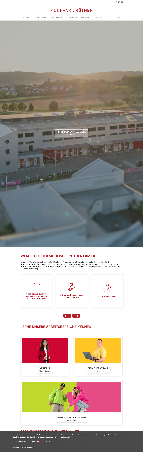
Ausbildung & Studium (31, 17)
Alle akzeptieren (20, 442)
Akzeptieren (35, 442)
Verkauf (45, 17)
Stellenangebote (71, 17)
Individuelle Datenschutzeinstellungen (23, 447)
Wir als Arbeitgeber (103, 17)
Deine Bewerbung (87, 17)
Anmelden (116, 17)
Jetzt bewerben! (71, 133)
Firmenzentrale (56, 17)
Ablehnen (47, 442)
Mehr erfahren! (45, 369)
